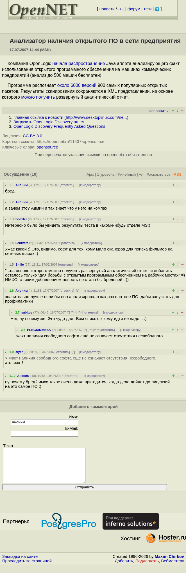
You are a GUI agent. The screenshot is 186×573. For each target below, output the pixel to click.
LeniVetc (21, 243)
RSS (178, 174)
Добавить (124, 567)
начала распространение (79, 63)
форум (134, 9)
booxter (21, 219)
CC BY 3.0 (32, 136)
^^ (73, 312)
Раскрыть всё (159, 174)
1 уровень (106, 174)
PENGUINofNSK (39, 329)
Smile (19, 264)
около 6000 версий (77, 85)
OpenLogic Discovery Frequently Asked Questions (59, 126)
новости (107, 9)
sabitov (26, 312)
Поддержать (147, 567)
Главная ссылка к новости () (70, 117)
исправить (158, 111)
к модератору (90, 185)
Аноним (21, 185)
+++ (120, 9)
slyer (19, 352)
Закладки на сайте (20, 563)
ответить (67, 185)
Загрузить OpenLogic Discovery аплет (49, 122)
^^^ (79, 312)
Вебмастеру (172, 567)
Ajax (90, 174)
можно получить (38, 97)
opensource (47, 147)
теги (147, 9)
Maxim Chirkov (169, 563)
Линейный (127, 174)
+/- (141, 174)
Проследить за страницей (27, 567)
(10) (34, 174)
